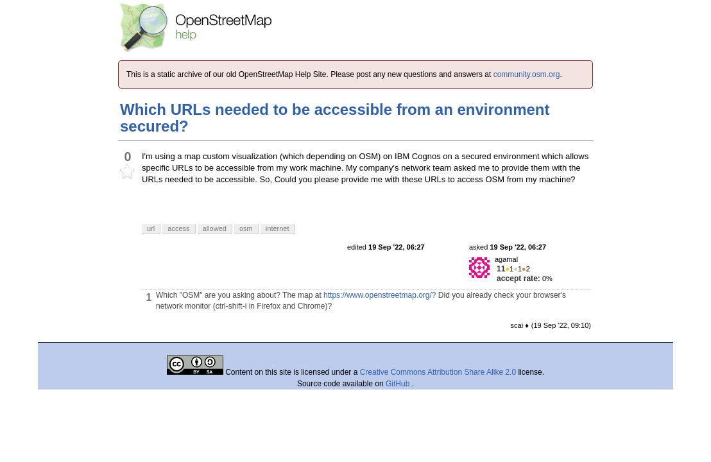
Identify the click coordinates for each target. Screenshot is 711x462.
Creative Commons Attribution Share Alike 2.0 (438, 372)
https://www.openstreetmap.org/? (379, 295)
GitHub (399, 383)
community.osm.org (526, 74)
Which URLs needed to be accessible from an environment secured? (334, 118)
